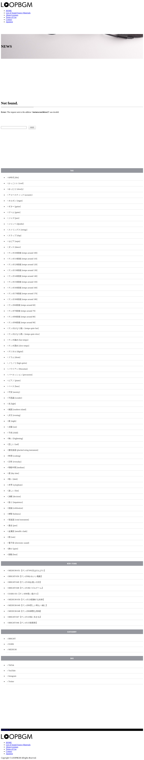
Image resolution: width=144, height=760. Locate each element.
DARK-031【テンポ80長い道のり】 (23, 594)
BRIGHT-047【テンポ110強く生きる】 (25, 617)
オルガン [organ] (15, 201)
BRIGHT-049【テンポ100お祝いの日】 (25, 582)
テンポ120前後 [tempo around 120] (22, 264)
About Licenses (12, 15)
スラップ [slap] (14, 235)
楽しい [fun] (13, 491)
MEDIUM (12, 649)
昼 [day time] (13, 473)
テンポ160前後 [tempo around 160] (22, 288)
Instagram (12, 676)
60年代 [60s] (13, 177)
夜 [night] (12, 421)
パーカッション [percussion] (20, 375)
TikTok (11, 665)
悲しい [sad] (13, 444)
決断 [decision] (14, 496)
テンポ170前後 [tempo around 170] (22, 293)
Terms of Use (11, 17)
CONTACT (5, 730)
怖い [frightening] (15, 438)
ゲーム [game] (14, 212)
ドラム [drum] (14, 357)
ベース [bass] (13, 386)
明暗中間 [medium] (16, 467)
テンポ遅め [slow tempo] (18, 346)
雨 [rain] (11, 537)
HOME (9, 11)
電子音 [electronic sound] (18, 543)
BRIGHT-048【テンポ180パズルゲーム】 (26, 588)
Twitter (11, 681)
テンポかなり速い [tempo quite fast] (23, 328)
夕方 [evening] (14, 415)
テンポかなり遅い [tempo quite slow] (24, 334)
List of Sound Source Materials (18, 13)
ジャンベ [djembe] (16, 224)
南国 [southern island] (17, 409)
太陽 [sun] (12, 427)
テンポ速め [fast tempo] (18, 340)
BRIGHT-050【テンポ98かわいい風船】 (25, 576)
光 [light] (12, 404)
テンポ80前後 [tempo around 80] (21, 317)
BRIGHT (12, 639)
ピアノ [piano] (14, 380)
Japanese (9, 22)
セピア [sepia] (14, 241)
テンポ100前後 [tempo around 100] (22, 253)
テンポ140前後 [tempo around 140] (22, 276)
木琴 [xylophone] (15, 485)
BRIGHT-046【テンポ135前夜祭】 (23, 623)
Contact (9, 20)
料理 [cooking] (14, 456)
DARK (11, 644)
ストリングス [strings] (17, 230)
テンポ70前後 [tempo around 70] (21, 311)
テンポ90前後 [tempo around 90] (21, 322)
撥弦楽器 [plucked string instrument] (23, 450)
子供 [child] (13, 433)
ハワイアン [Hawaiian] (18, 369)
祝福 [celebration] (15, 508)
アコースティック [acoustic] (20, 195)
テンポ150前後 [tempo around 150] (22, 282)
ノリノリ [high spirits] (17, 363)
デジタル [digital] (15, 351)
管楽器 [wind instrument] (18, 520)
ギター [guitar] (14, 206)
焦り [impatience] (15, 502)
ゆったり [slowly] (15, 189)
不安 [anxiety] (14, 392)
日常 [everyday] (14, 462)
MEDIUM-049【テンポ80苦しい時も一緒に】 (28, 605)
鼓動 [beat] (12, 554)
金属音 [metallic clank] (17, 531)
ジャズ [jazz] (13, 218)
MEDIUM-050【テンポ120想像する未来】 (26, 599)
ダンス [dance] (14, 247)
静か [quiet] (13, 549)
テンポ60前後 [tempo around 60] (21, 305)
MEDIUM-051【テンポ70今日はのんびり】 (27, 570)
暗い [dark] (13, 479)
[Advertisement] (72, 77)
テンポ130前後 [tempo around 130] (22, 270)
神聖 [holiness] (14, 514)
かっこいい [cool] (15, 183)
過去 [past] (12, 525)
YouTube (12, 671)
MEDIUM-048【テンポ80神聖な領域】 (25, 611)
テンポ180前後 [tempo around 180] (22, 299)
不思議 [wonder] (15, 398)
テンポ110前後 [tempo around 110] (22, 259)
